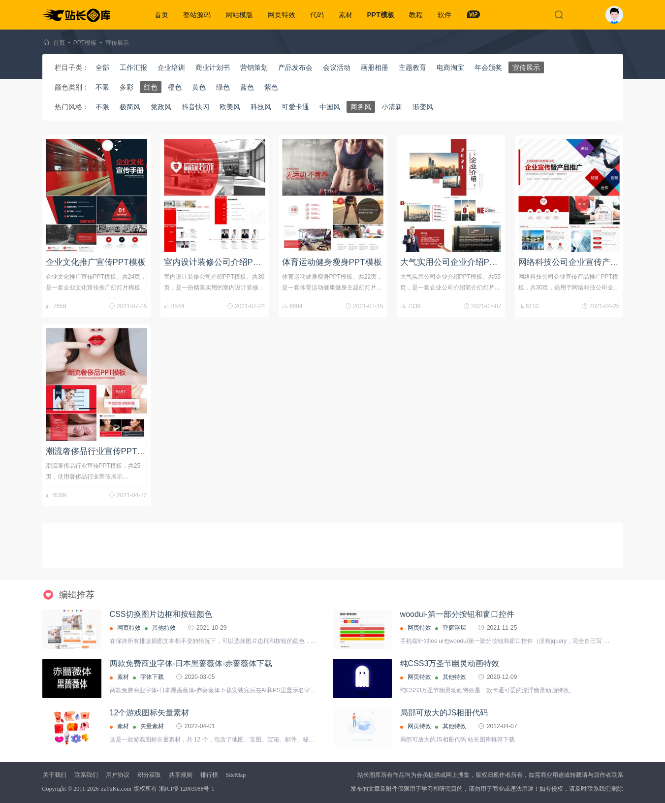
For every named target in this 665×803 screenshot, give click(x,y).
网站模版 (239, 15)
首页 (161, 15)
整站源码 (197, 15)
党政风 (161, 107)
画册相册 (374, 67)
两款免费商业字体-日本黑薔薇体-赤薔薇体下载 (191, 663)
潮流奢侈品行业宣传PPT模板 (100, 451)
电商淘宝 (450, 67)
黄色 (199, 87)
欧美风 (230, 107)
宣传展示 (117, 42)
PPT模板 (380, 15)
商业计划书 (212, 67)
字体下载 (152, 677)
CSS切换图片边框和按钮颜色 (161, 614)
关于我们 (54, 774)
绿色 (223, 87)
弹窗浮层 (454, 627)
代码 (317, 15)
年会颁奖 (488, 67)
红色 (151, 87)
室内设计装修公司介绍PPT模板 (222, 262)
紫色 (271, 87)
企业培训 (171, 67)
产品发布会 (295, 67)
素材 (345, 15)
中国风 (329, 107)
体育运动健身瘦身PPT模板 (332, 262)
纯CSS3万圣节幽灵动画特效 (450, 663)
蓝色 (247, 87)
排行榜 (209, 774)
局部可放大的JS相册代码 (444, 712)
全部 (102, 67)
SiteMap (236, 774)
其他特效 (164, 627)
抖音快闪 (195, 107)
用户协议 (117, 774)
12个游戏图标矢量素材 (150, 712)
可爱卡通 (295, 107)
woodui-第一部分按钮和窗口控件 (457, 614)
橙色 (175, 87)
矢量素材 (152, 726)
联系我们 (86, 774)
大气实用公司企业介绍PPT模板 (458, 262)
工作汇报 (133, 67)
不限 (102, 87)
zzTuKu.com (116, 788)
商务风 (360, 107)
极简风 (130, 107)
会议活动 (336, 67)
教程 (416, 15)
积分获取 (149, 774)
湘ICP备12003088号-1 (187, 788)
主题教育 (412, 67)
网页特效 (281, 15)
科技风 (261, 107)
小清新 (391, 107)
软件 (444, 15)
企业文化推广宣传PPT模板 (96, 262)
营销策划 (254, 67)
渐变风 (422, 107)
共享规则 (180, 774)
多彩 (126, 87)
